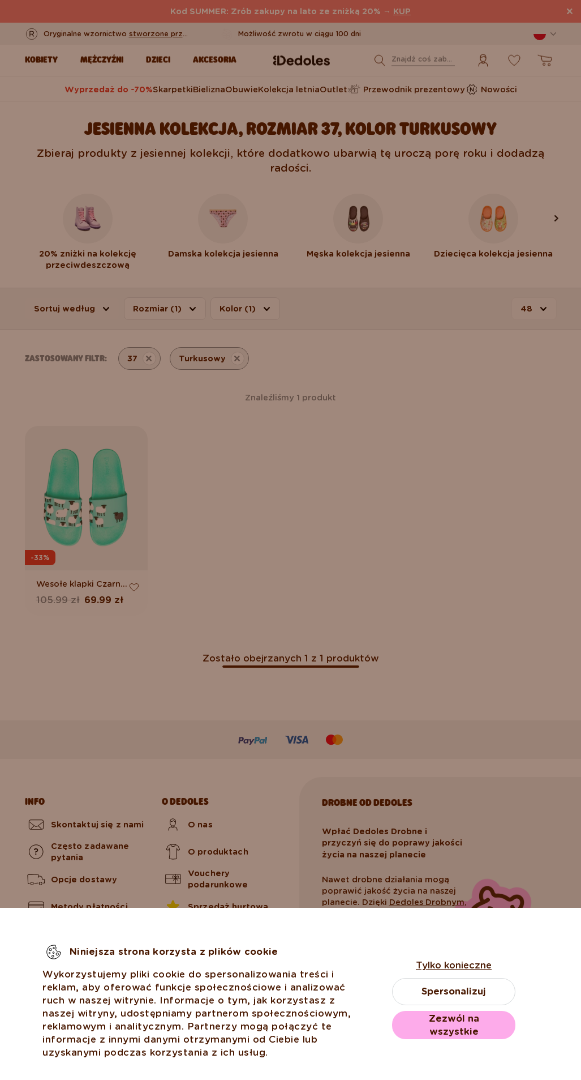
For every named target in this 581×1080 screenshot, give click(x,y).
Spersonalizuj (453, 991)
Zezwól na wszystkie (454, 1025)
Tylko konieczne (454, 965)
